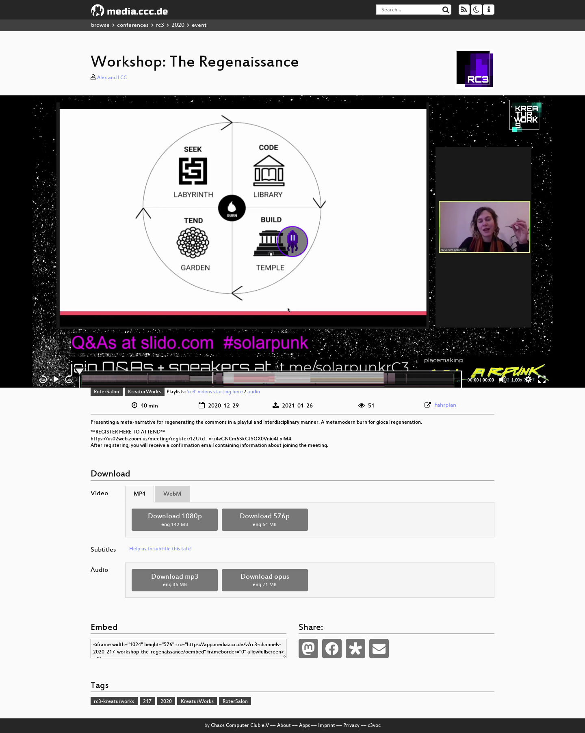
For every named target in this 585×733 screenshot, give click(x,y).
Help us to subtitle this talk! (160, 549)
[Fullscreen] (542, 379)
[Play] (56, 379)
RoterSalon (106, 392)
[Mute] (503, 379)
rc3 (160, 25)
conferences (133, 25)
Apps (304, 726)
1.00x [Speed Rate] (516, 379)
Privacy (351, 726)
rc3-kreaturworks (114, 702)
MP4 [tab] (139, 494)
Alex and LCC (112, 78)
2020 (177, 25)
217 (147, 702)
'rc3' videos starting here (215, 392)
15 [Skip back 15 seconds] (43, 380)
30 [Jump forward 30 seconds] (69, 380)
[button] (292, 241)
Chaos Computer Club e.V (240, 726)
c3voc (374, 726)
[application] (292, 241)
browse (100, 25)
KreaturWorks (144, 392)
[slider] (270, 379)
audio (253, 392)
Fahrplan (445, 405)
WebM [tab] (172, 494)
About (284, 726)
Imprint (326, 726)
